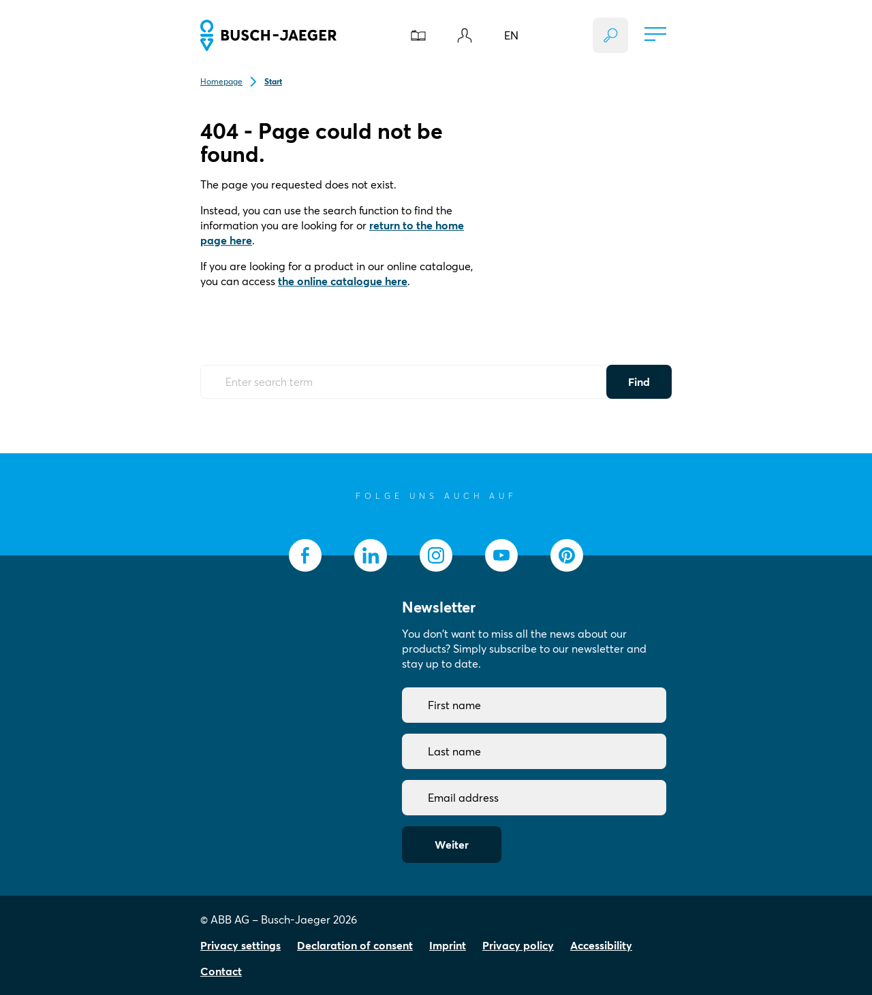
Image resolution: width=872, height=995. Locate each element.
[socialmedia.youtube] (501, 555)
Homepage (221, 81)
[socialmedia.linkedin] (370, 555)
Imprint (447, 945)
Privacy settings (240, 945)
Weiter (452, 844)
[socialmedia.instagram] (436, 555)
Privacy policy (518, 945)
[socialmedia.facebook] (305, 555)
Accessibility (601, 945)
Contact (221, 971)
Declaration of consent (355, 945)
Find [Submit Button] (639, 382)
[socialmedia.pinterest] (566, 555)
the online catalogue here (342, 281)
